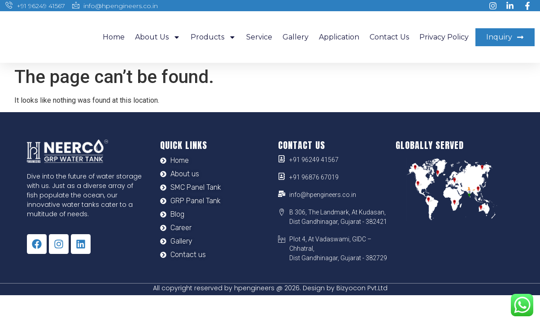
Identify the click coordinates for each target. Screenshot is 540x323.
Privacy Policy (444, 37)
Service (259, 37)
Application (339, 37)
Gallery (296, 37)
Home (114, 37)
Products (213, 37)
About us (157, 37)
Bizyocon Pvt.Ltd (362, 288)
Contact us (389, 37)
